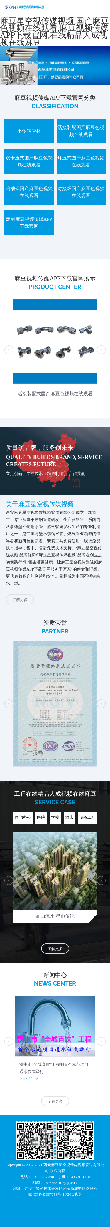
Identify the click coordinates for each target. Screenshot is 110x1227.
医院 (41, 817)
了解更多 (20, 599)
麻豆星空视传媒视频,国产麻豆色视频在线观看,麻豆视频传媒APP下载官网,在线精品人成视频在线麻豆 (54, 31)
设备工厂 (87, 817)
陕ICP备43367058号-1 (46, 1194)
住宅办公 (23, 817)
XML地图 (73, 1194)
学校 (55, 817)
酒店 (69, 817)
